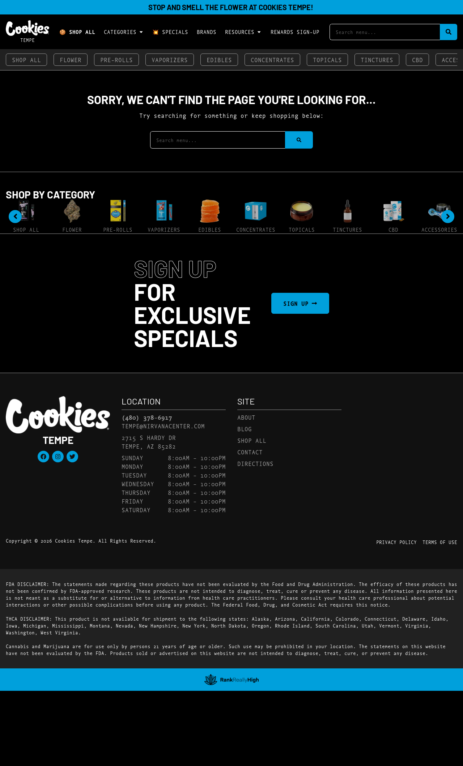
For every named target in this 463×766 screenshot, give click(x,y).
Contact (250, 452)
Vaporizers (170, 59)
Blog (244, 428)
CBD (417, 59)
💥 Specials (170, 31)
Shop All (26, 59)
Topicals (327, 59)
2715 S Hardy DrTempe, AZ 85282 (149, 441)
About (246, 417)
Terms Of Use (439, 542)
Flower (70, 59)
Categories (124, 32)
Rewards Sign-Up (295, 31)
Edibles (219, 59)
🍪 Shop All (77, 31)
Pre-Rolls (116, 59)
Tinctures (377, 59)
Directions (255, 463)
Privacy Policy (396, 542)
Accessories (439, 229)
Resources (243, 32)
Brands (206, 31)
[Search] (448, 32)
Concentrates (272, 59)
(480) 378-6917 (147, 417)
